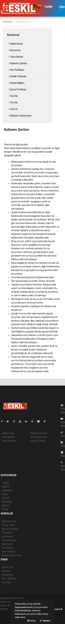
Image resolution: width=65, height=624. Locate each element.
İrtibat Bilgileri (16, 83)
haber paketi (6, 612)
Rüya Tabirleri (9, 578)
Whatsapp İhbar (38, 437)
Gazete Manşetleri (11, 555)
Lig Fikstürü (8, 536)
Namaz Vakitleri (10, 528)
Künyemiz (15, 50)
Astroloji (6, 582)
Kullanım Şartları (23, 21)
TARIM (48, 6)
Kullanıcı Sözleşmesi (20, 115)
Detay (31, 620)
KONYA (5, 498)
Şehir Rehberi (9, 551)
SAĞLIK (6, 505)
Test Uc (13, 109)
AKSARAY (7, 490)
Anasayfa (7, 21)
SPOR (5, 509)
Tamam (45, 620)
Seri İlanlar (7, 547)
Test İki (13, 102)
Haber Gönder (37, 440)
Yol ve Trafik (8, 525)
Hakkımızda (16, 43)
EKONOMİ (7, 501)
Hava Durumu (9, 521)
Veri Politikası (16, 69)
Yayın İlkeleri (16, 56)
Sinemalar (7, 544)
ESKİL (5, 494)
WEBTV (6, 486)
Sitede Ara (7, 567)
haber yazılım (7, 616)
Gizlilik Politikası (17, 76)
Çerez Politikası (17, 89)
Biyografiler (8, 574)
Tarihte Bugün (9, 540)
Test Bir (13, 96)
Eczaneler (7, 532)
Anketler (6, 571)
